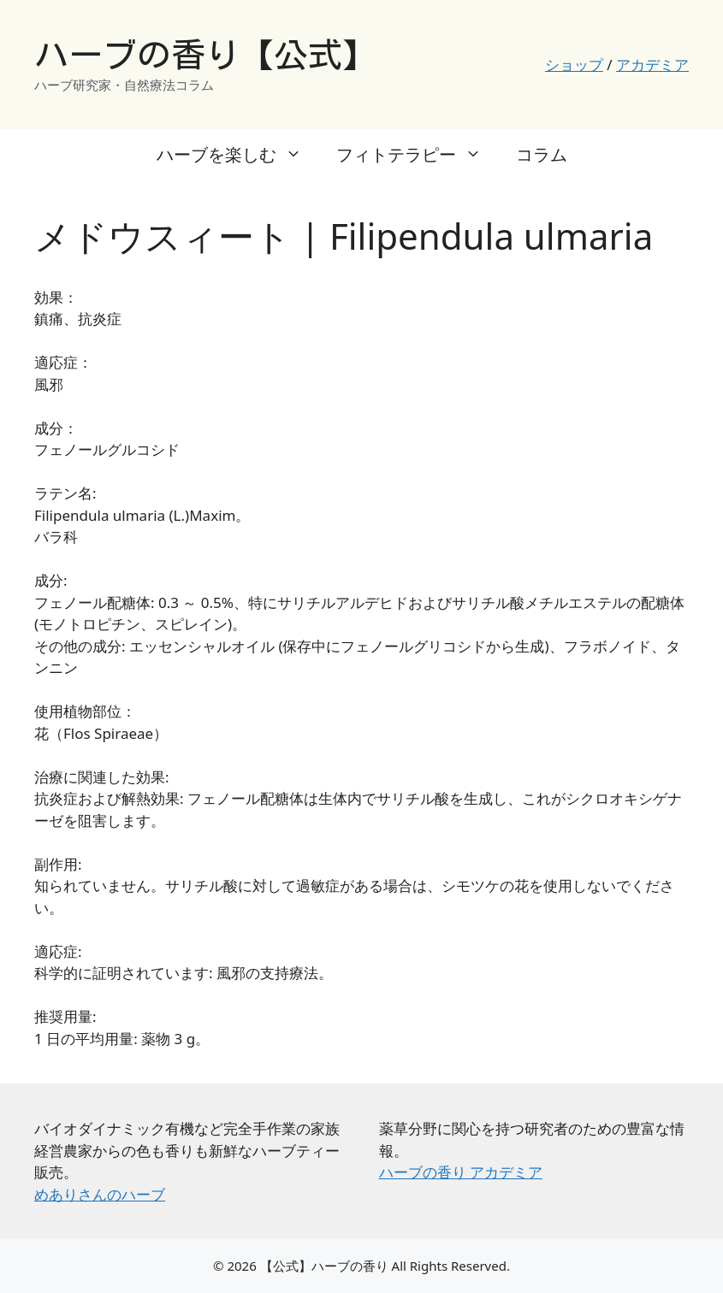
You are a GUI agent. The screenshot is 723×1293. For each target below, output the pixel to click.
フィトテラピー (417, 154)
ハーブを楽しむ (238, 154)
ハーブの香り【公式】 (205, 55)
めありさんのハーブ (99, 1194)
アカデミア (652, 64)
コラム (541, 154)
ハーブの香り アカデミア (460, 1172)
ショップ (574, 64)
